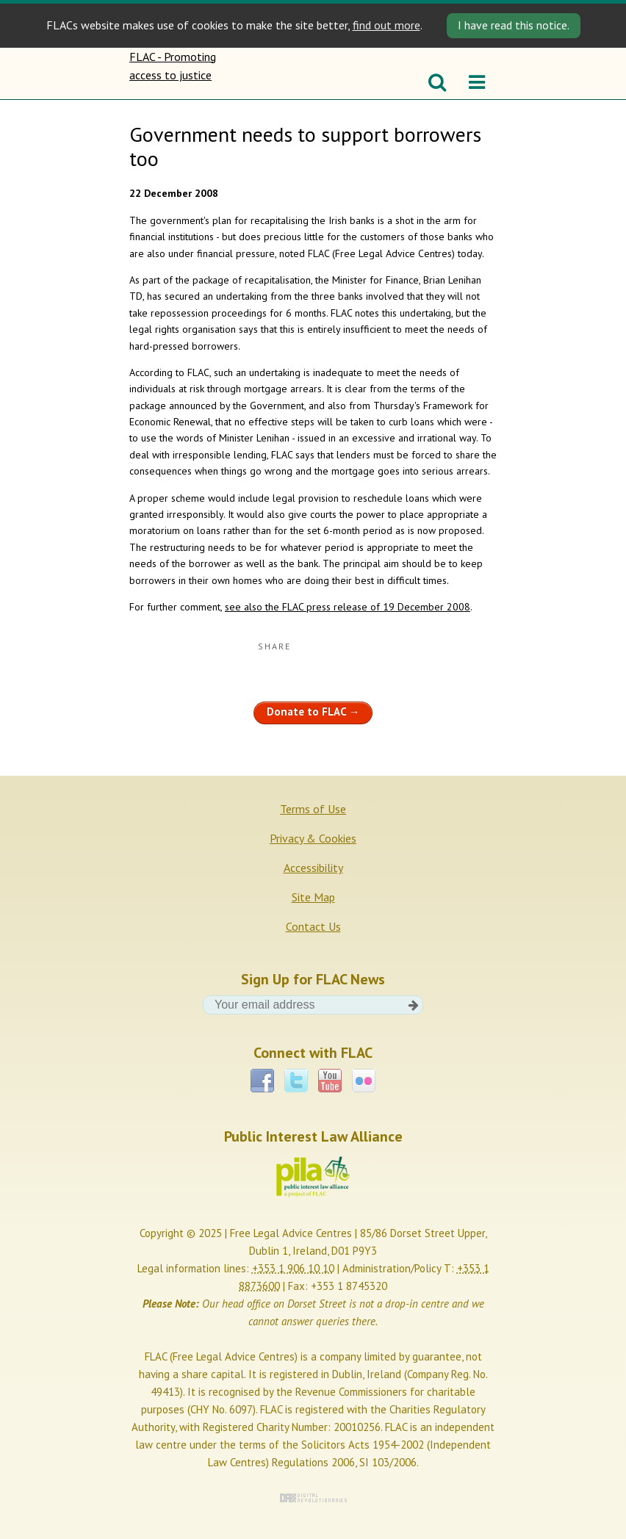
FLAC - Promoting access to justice (175, 73)
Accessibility (313, 867)
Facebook (262, 1080)
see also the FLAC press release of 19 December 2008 (347, 606)
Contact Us (313, 926)
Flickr (363, 1080)
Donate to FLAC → (313, 711)
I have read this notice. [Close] (513, 25)
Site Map (313, 897)
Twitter (296, 1080)
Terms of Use (313, 808)
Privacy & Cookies (313, 838)
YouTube (330, 1080)
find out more (386, 25)
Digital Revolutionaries (313, 1497)
